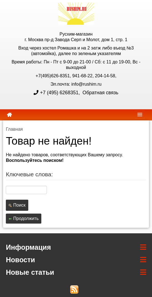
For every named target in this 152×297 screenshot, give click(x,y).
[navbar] (140, 114)
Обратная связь (99, 92)
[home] (9, 114)
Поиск (17, 205)
